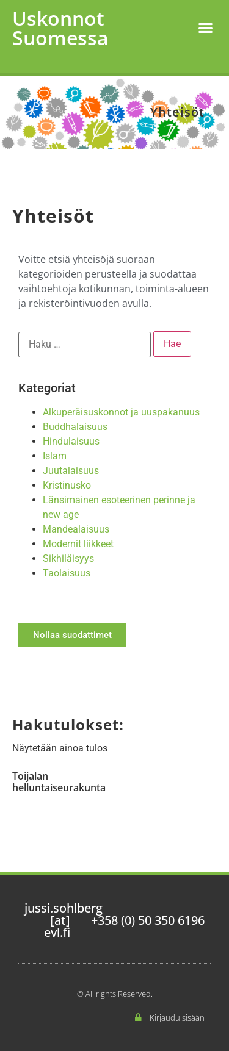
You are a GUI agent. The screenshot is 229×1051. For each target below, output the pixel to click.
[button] (205, 28)
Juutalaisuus (71, 470)
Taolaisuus (66, 573)
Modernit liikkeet (78, 544)
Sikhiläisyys (68, 558)
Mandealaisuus (76, 529)
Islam (55, 456)
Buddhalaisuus (75, 426)
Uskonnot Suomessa (60, 28)
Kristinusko (67, 485)
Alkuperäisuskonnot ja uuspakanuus (121, 412)
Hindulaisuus (71, 441)
